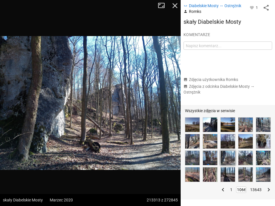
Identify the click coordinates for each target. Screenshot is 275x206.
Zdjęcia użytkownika (211, 79)
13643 (256, 189)
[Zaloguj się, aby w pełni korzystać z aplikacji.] (252, 7)
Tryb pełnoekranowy (163, 5)
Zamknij (175, 5)
